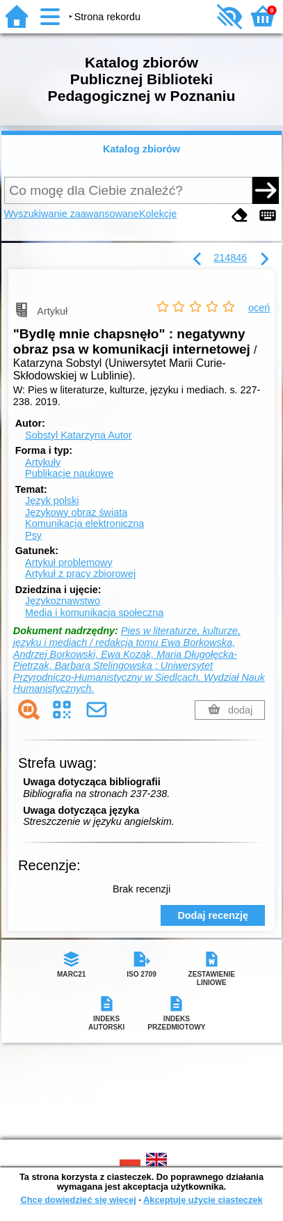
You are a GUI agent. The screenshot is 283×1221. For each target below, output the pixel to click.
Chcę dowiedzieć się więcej (78, 1200)
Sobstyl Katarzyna (78, 435)
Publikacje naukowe (69, 473)
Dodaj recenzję (212, 915)
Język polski (52, 500)
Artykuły (42, 462)
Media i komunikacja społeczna (94, 612)
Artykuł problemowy (69, 562)
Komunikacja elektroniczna (84, 523)
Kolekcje (158, 213)
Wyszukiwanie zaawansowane (71, 213)
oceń (259, 307)
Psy (33, 535)
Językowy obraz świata (76, 512)
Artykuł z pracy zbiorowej (80, 573)
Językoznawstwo (62, 600)
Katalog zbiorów (141, 149)
